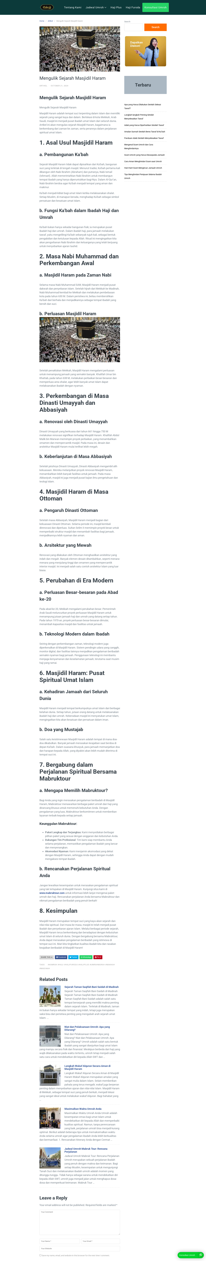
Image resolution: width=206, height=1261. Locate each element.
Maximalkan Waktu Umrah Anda (83, 1108)
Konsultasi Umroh (155, 7)
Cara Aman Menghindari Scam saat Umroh (143, 161)
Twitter (73, 957)
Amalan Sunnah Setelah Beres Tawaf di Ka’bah (144, 132)
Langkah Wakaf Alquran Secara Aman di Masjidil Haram (87, 1067)
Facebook (61, 957)
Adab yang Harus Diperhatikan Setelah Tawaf (144, 125)
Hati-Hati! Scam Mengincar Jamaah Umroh (143, 168)
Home (41, 21)
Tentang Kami (72, 7)
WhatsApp (86, 957)
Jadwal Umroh (96, 7)
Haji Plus (116, 7)
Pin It (98, 957)
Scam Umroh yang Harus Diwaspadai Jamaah (144, 155)
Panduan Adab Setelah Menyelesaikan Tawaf (144, 138)
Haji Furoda (133, 7)
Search (127, 21)
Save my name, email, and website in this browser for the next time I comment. (76, 1255)
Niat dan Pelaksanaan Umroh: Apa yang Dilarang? (87, 1028)
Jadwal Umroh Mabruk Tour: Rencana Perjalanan (85, 1150)
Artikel (50, 21)
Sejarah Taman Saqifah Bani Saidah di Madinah (91, 986)
